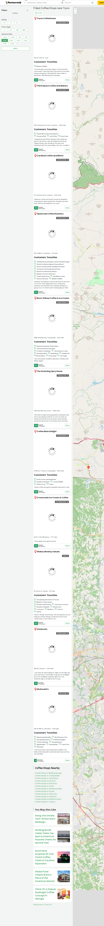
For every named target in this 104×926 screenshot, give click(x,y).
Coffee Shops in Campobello (47, 775)
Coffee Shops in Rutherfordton (48, 799)
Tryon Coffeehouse (46, 18)
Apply (15, 48)
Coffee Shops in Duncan (45, 781)
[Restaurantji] (13, 3)
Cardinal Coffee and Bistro (50, 156)
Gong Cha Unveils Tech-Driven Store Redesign (45, 819)
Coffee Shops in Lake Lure (46, 794)
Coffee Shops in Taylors (45, 802)
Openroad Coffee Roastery (50, 214)
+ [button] (75, 9)
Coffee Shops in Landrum (46, 796)
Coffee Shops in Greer (44, 786)
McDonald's (43, 689)
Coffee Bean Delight (46, 431)
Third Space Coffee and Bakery (52, 86)
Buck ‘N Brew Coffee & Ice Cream (53, 298)
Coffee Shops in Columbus (46, 778)
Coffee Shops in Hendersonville (48, 788)
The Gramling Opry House (49, 371)
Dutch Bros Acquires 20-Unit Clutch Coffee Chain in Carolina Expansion (44, 857)
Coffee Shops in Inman (44, 791)
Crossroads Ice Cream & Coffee (52, 498)
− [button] (75, 12)
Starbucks (42, 629)
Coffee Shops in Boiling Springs (48, 773)
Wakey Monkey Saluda (48, 552)
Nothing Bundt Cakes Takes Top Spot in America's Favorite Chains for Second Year (45, 836)
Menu (68, 80)
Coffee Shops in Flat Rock (46, 783)
